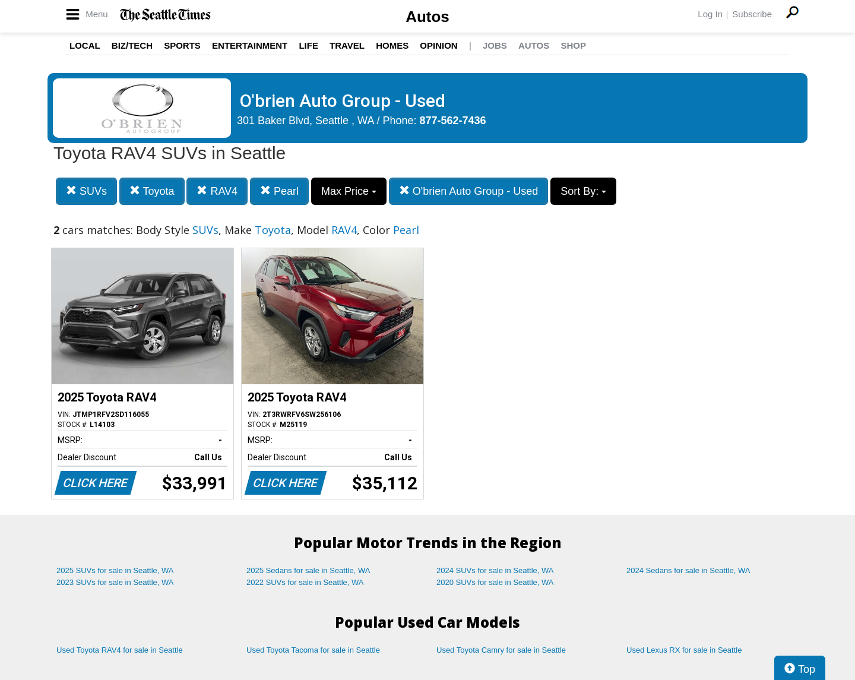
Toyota (152, 191)
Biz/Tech (132, 45)
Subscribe (752, 14)
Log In (710, 14)
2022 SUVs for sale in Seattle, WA (305, 582)
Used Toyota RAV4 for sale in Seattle (119, 650)
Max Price (348, 191)
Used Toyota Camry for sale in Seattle (501, 650)
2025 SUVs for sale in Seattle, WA (115, 570)
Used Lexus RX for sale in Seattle (684, 650)
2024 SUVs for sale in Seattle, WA (495, 570)
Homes (392, 45)
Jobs (495, 45)
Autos (427, 17)
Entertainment (249, 45)
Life (308, 45)
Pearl (279, 191)
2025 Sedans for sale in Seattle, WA (308, 570)
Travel (347, 45)
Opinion (438, 45)
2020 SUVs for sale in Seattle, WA (495, 582)
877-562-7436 (453, 120)
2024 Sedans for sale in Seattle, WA (688, 570)
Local (84, 45)
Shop (573, 45)
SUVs (86, 191)
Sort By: (583, 191)
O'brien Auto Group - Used (469, 191)
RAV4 (217, 191)
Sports (182, 45)
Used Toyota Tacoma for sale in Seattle (313, 650)
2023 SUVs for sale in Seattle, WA (115, 582)
